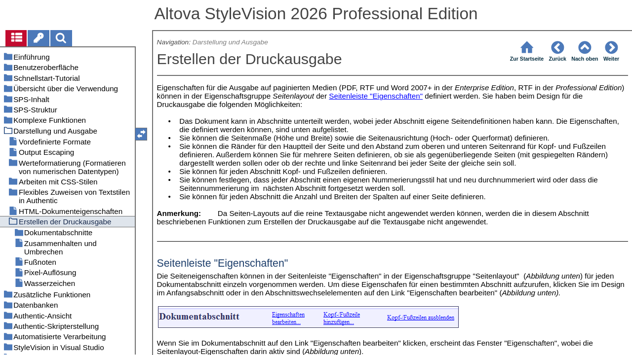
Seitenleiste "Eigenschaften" (376, 96)
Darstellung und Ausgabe (230, 42)
